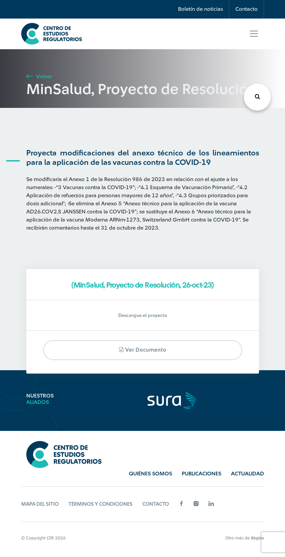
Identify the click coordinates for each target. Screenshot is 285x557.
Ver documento (142, 350)
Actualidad (247, 473)
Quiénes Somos (150, 473)
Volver (39, 76)
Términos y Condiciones (100, 504)
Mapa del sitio (40, 504)
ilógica (257, 538)
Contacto (246, 9)
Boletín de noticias (200, 9)
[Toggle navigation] (254, 34)
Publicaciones (201, 473)
